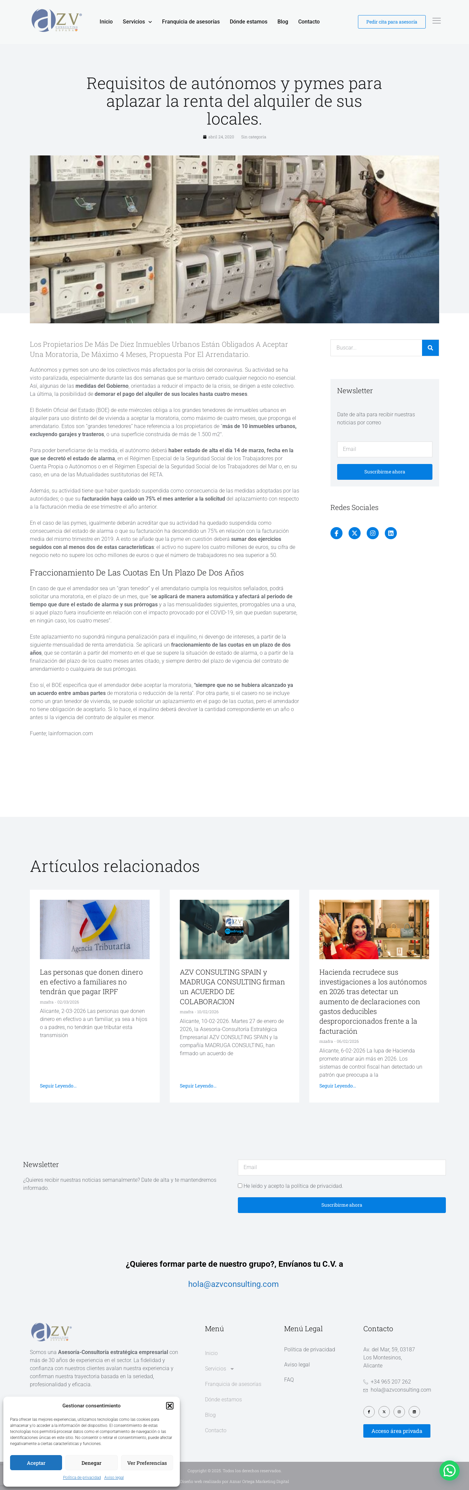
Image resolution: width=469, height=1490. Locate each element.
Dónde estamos (248, 21)
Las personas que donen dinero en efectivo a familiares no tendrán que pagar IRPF (91, 981)
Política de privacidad (82, 1477)
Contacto (309, 21)
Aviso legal (114, 1477)
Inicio (106, 21)
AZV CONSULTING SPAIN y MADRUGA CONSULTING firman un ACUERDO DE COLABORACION (232, 986)
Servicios (137, 21)
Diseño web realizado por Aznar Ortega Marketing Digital (234, 1481)
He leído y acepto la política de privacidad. (293, 1186)
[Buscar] (430, 348)
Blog (282, 21)
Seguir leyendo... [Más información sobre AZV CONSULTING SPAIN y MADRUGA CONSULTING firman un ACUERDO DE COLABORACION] (198, 1085)
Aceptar (36, 1462)
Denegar (91, 1462)
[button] (169, 1405)
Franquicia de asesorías (191, 21)
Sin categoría (253, 136)
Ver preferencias (147, 1462)
